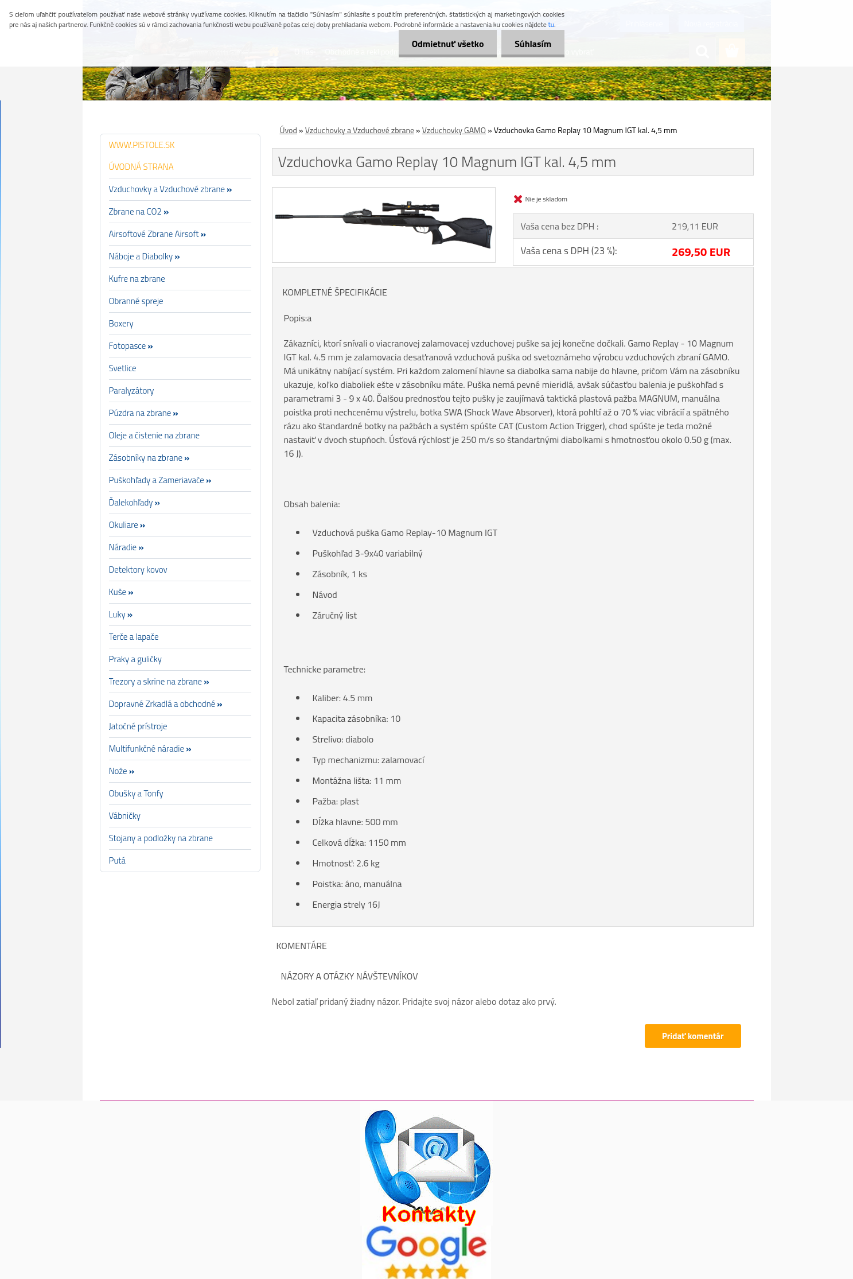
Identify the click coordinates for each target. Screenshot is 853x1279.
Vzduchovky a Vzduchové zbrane (359, 130)
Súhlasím (531, 43)
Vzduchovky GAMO (454, 130)
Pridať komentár (693, 1036)
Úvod (288, 130)
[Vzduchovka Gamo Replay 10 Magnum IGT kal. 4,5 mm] (384, 192)
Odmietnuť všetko (444, 43)
